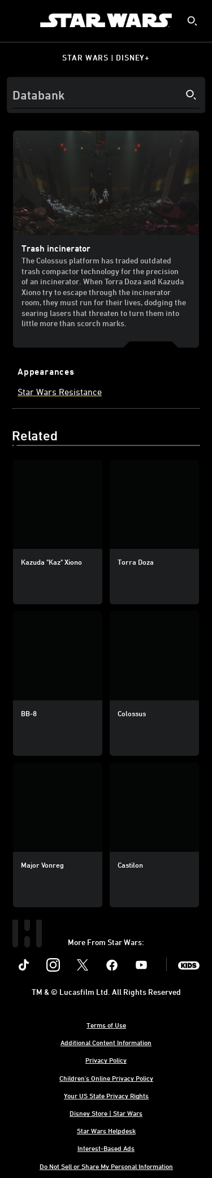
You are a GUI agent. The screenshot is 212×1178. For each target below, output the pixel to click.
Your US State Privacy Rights (106, 1095)
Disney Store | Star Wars (106, 1113)
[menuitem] (18, 20)
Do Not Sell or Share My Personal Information (106, 1166)
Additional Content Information (106, 1042)
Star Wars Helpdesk (106, 1130)
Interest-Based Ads (106, 1148)
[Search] (106, 95)
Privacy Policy (106, 1060)
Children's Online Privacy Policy (106, 1078)
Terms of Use (106, 1025)
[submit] (192, 20)
